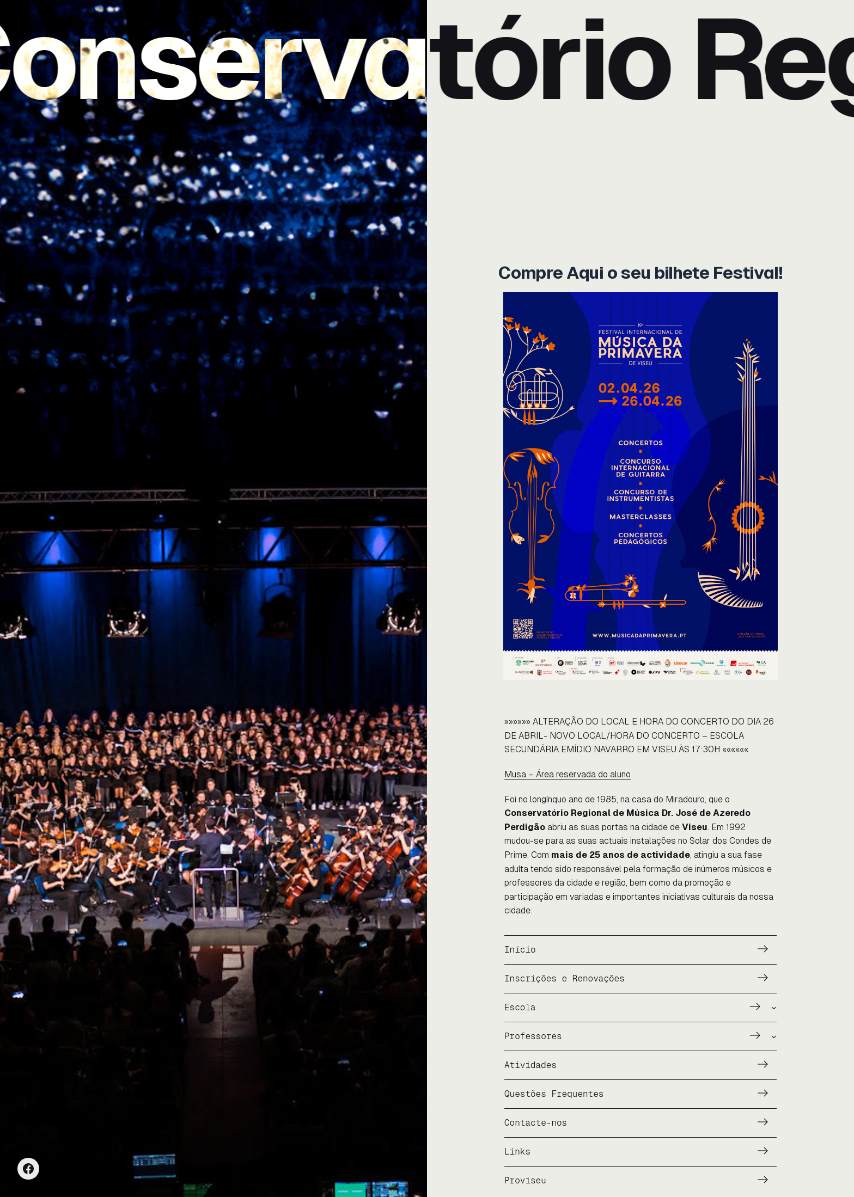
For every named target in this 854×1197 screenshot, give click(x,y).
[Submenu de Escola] (774, 1007)
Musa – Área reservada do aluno (567, 774)
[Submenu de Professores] (774, 1036)
